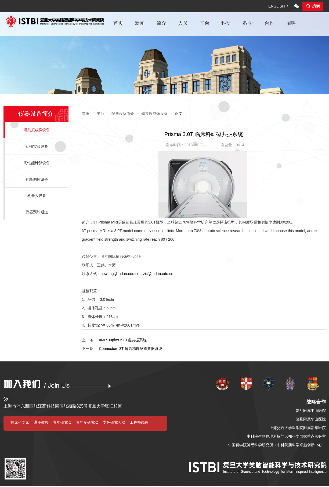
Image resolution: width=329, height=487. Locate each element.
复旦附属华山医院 (311, 419)
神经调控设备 (37, 179)
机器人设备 (36, 195)
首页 (118, 23)
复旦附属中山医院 (311, 410)
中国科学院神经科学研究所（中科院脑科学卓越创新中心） (277, 445)
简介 (161, 23)
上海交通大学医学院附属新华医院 (297, 428)
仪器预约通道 (37, 212)
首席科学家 (19, 422)
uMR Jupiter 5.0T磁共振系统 (114, 340)
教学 (248, 23)
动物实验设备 (37, 146)
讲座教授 (41, 422)
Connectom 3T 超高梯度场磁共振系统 (122, 348)
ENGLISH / (278, 6)
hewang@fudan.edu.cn (120, 274)
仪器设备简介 (122, 113)
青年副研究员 (87, 422)
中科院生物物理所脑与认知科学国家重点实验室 (286, 436)
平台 (204, 23)
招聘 (291, 23)
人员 (183, 23)
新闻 (139, 23)
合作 (269, 23)
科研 (226, 23)
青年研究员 (62, 422)
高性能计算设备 (37, 163)
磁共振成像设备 (154, 113)
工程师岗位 (139, 422)
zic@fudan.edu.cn (158, 274)
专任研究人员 (114, 422)
